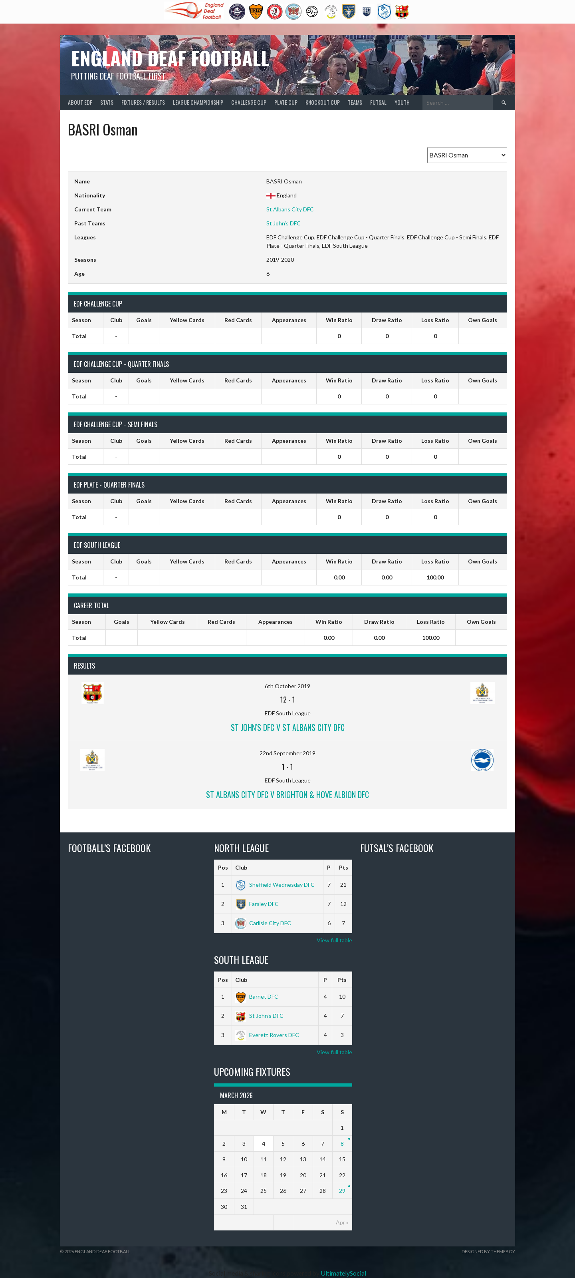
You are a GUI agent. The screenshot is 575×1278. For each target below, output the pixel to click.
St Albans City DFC (290, 209)
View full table (334, 940)
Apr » (342, 1222)
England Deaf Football (170, 58)
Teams (355, 102)
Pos (223, 867)
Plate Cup (285, 102)
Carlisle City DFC (263, 923)
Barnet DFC (256, 996)
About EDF (80, 102)
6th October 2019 (287, 686)
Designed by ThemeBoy (488, 1251)
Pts (343, 867)
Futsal (378, 102)
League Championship (198, 102)
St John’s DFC (283, 223)
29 (342, 1190)
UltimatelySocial (343, 1273)
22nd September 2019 (287, 753)
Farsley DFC (257, 903)
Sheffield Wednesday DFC (275, 884)
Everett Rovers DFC (267, 1034)
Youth (402, 102)
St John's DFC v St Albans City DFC (288, 727)
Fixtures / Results (143, 102)
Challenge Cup (248, 102)
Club (241, 867)
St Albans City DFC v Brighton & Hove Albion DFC (287, 794)
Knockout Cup (322, 102)
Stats (106, 102)
